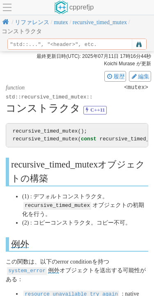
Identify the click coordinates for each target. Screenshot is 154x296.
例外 (20, 244)
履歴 (115, 76)
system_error (27, 269)
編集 (140, 76)
